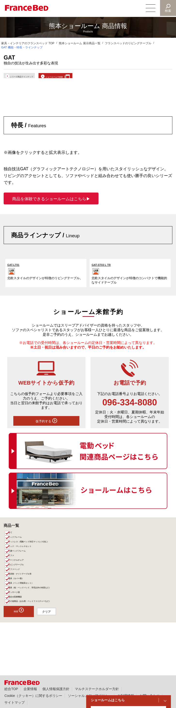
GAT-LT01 (16, 269)
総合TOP (11, 689)
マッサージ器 (19, 624)
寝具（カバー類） (22, 605)
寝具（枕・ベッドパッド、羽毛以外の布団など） (42, 617)
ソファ (14, 572)
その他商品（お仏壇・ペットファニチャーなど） (42, 637)
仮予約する (46, 426)
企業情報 (30, 689)
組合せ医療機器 (20, 630)
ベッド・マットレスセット (27, 560)
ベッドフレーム (20, 547)
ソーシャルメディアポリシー (90, 696)
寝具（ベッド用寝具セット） (29, 611)
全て (13, 540)
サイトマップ (14, 702)
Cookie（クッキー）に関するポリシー (33, 696)
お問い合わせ (149, 696)
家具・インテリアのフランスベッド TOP (27, 43)
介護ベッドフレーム (23, 566)
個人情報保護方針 (55, 689)
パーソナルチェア (22, 579)
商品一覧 (11, 533)
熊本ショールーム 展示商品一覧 (79, 43)
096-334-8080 (129, 407)
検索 (168, 11)
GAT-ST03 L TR (105, 269)
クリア (61, 648)
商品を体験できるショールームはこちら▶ (51, 203)
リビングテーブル (22, 585)
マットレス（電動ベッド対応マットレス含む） (40, 553)
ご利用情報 (125, 696)
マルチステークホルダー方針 (97, 689)
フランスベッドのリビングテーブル (128, 43)
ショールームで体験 (88, 77)
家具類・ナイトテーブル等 (27, 598)
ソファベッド (19, 592)
